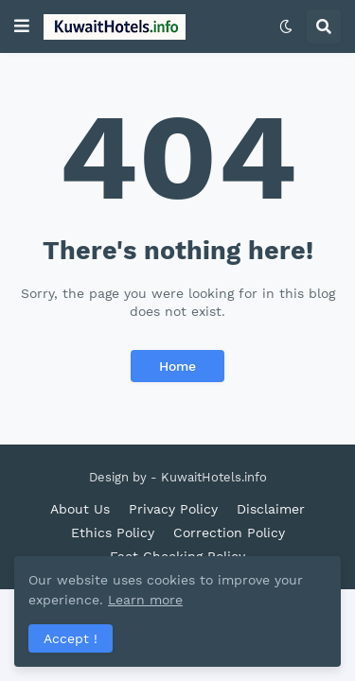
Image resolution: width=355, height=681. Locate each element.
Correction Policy (229, 532)
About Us (80, 508)
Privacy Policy (173, 508)
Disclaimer (271, 508)
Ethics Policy (112, 532)
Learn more (145, 599)
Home (177, 366)
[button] (22, 26)
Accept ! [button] (71, 638)
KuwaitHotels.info (214, 477)
